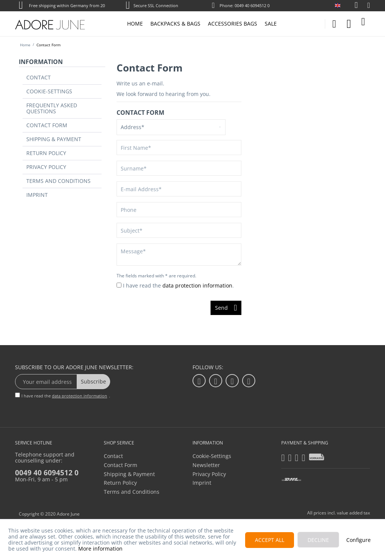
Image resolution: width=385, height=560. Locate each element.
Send (226, 306)
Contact (33, 76)
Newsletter (206, 465)
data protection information (197, 285)
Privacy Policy (41, 146)
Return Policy (41, 134)
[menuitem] (352, 5)
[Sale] (270, 23)
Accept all (269, 539)
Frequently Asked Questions (59, 99)
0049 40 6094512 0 (47, 473)
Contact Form (41, 111)
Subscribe (93, 381)
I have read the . (178, 285)
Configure (358, 539)
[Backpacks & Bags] (175, 23)
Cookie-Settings (43, 88)
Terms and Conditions (51, 158)
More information (100, 548)
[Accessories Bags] (232, 23)
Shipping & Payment (48, 123)
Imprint (32, 169)
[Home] (135, 23)
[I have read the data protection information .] (119, 285)
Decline (318, 539)
